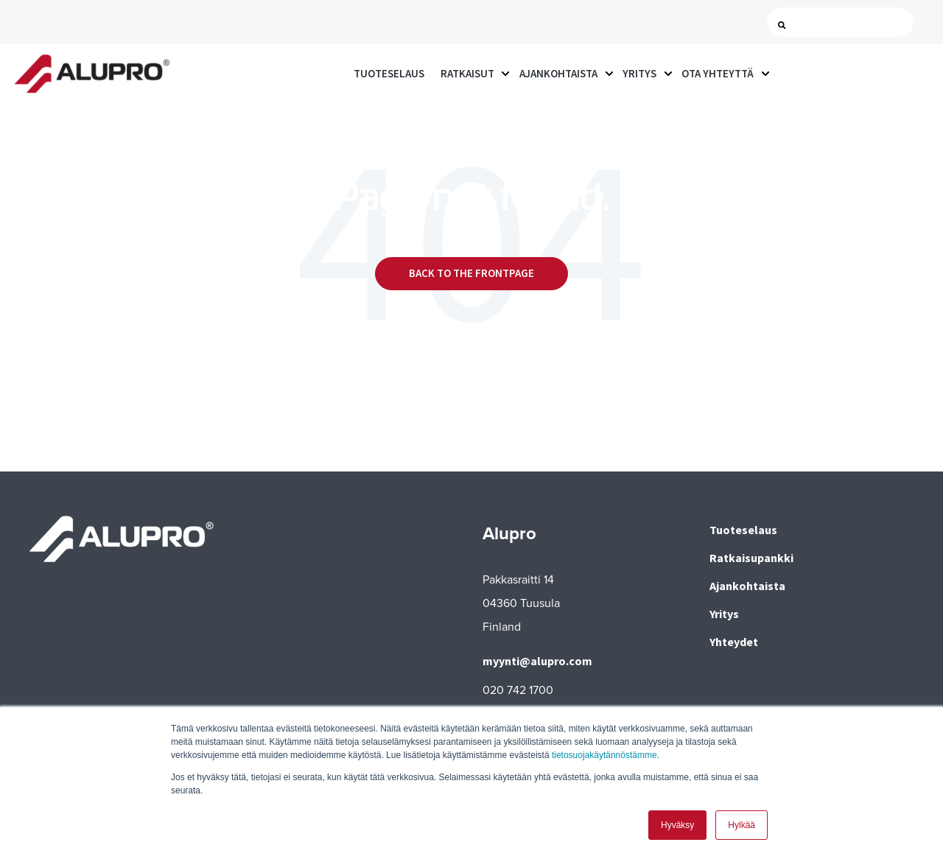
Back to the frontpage (471, 273)
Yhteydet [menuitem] (733, 641)
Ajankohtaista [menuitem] (747, 585)
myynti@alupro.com (537, 660)
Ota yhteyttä (717, 73)
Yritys (639, 73)
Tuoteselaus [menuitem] (743, 529)
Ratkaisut (467, 73)
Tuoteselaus (389, 73)
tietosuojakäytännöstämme (604, 755)
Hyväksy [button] (677, 825)
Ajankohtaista (558, 73)
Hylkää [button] (741, 825)
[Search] (843, 23)
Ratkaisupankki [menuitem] (751, 557)
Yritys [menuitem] (724, 613)
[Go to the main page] (92, 74)
